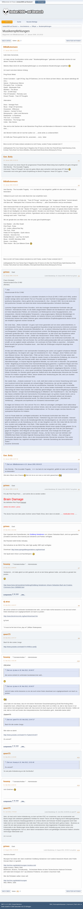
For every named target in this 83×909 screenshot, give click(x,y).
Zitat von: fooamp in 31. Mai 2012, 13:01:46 (20, 762)
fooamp (6, 564)
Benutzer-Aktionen (73, 40)
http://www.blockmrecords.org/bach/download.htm (21, 616)
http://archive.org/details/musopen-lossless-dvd (20, 865)
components (10, 595)
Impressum (70, 904)
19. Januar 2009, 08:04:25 (10, 185)
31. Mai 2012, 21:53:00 (9, 757)
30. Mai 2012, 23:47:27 (9, 638)
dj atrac (6, 602)
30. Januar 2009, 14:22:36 (10, 489)
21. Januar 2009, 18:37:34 (10, 459)
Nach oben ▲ (78, 904)
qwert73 (6, 634)
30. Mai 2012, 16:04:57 (9, 605)
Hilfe (51, 904)
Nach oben (6, 891)
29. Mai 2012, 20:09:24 (9, 567)
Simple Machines (17, 904)
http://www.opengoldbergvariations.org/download (28, 549)
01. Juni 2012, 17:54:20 (10, 812)
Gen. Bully (8, 157)
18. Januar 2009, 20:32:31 (10, 160)
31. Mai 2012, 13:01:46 (9, 660)
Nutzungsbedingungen (59, 904)
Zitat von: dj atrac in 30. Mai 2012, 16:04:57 (20, 670)
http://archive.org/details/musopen (15, 880)
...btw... (22, 595)
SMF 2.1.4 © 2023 (6, 904)
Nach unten (6, 40)
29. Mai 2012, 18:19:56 (9, 530)
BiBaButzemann (10, 47)
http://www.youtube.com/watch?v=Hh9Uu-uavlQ (20, 647)
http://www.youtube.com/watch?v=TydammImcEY (21, 735)
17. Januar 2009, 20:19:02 (10, 50)
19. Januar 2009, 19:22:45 (10, 275)
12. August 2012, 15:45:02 (10, 850)
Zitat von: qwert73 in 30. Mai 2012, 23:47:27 (21, 719)
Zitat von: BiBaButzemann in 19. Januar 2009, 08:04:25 (24, 464)
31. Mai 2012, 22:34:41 (9, 785)
